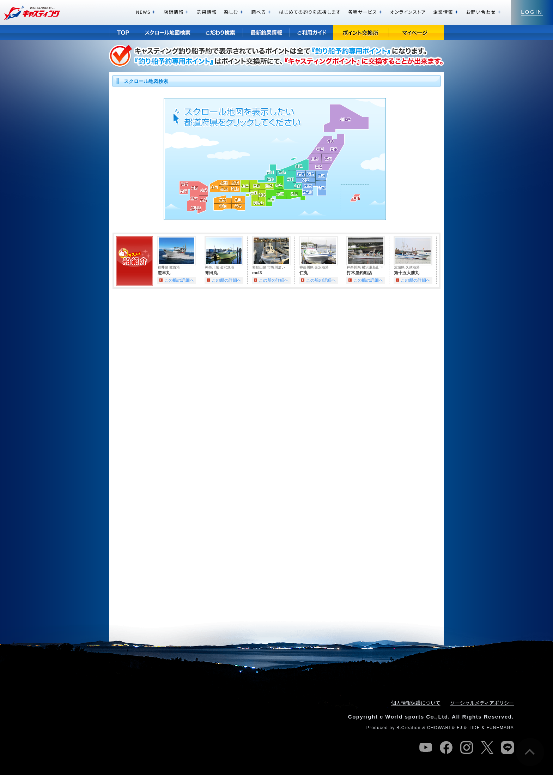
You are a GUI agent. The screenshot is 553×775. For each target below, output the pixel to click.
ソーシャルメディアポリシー (482, 702)
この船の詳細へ (179, 280)
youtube (425, 747)
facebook (446, 747)
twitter (487, 747)
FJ (459, 727)
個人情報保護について (415, 702)
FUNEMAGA (500, 727)
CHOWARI (438, 727)
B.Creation (408, 727)
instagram (466, 747)
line (507, 747)
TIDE (474, 727)
